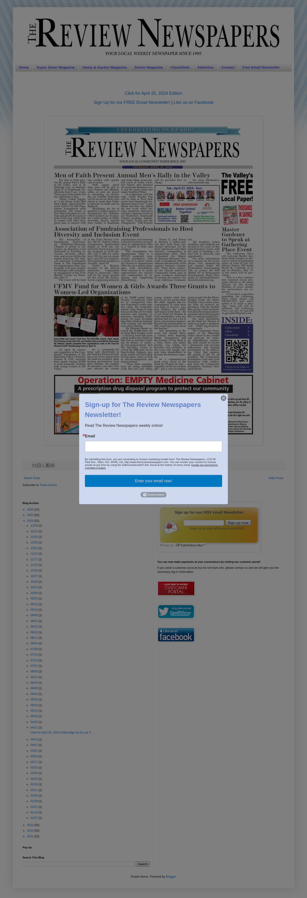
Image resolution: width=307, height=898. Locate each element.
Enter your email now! (153, 481)
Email (90, 436)
